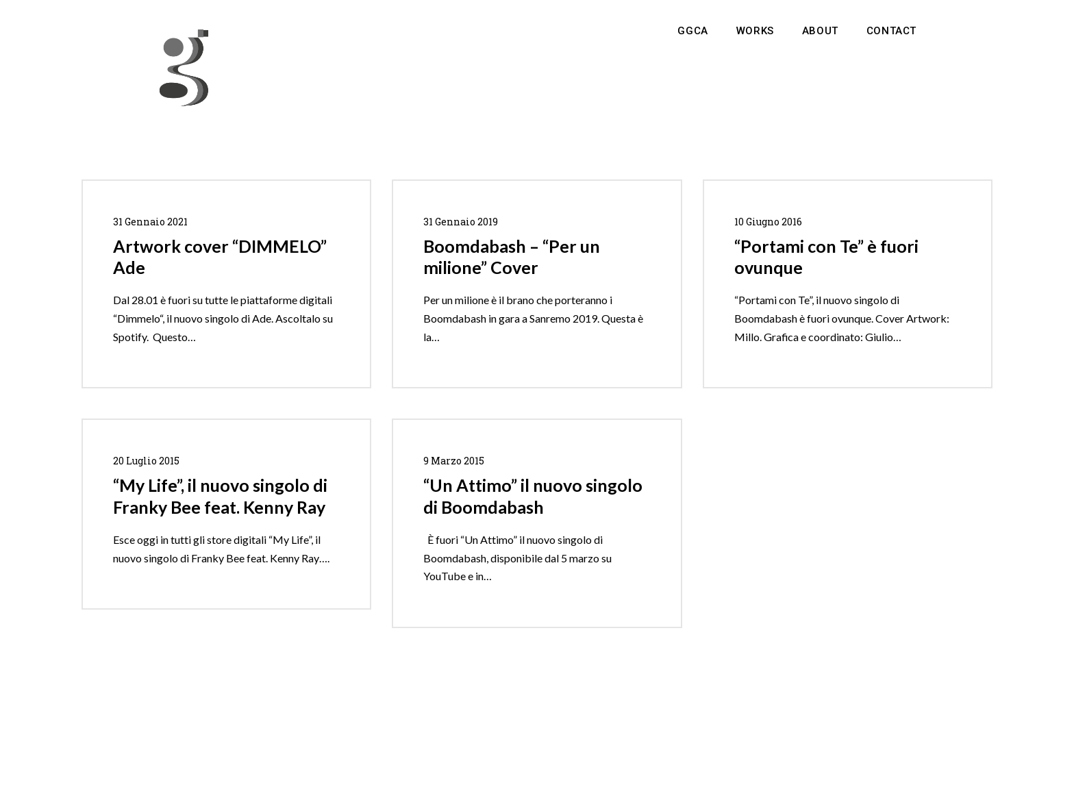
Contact (891, 31)
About (820, 31)
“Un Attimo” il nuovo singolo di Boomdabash (532, 496)
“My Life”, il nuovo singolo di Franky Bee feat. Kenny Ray (220, 496)
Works (755, 31)
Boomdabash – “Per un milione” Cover (511, 257)
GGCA (692, 31)
